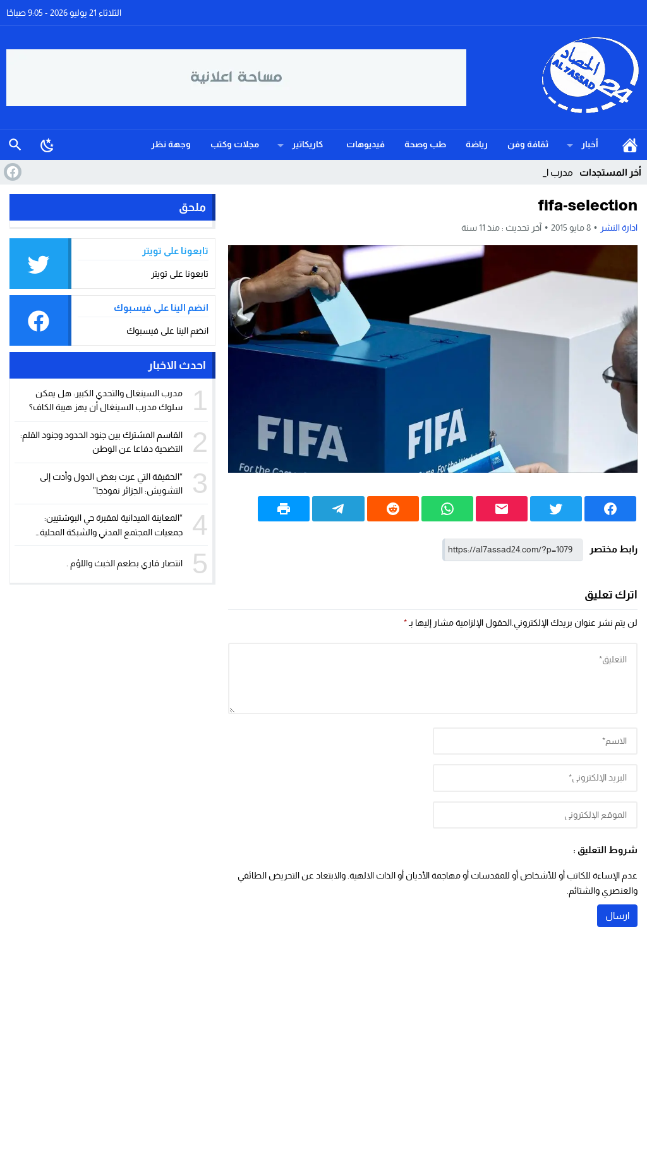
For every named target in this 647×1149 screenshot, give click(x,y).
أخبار (589, 144)
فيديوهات (365, 144)
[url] (535, 815)
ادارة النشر (619, 227)
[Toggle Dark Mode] (47, 145)
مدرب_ (560, 172)
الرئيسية (630, 145)
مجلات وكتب (234, 144)
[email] (535, 778)
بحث (15, 145)
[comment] (433, 678)
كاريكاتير (307, 144)
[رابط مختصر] (512, 549)
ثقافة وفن (527, 144)
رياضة (477, 144)
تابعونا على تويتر (180, 274)
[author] (535, 741)
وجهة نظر (171, 144)
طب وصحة (425, 144)
